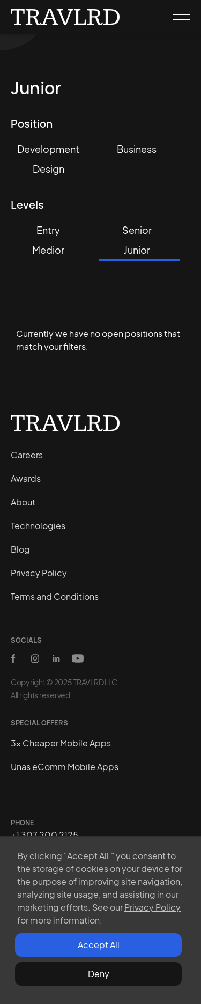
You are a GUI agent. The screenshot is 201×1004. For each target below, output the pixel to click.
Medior (48, 250)
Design (48, 169)
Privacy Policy (152, 907)
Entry (48, 230)
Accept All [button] (99, 944)
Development (48, 149)
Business (137, 149)
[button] (176, 17)
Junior (137, 250)
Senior (137, 230)
